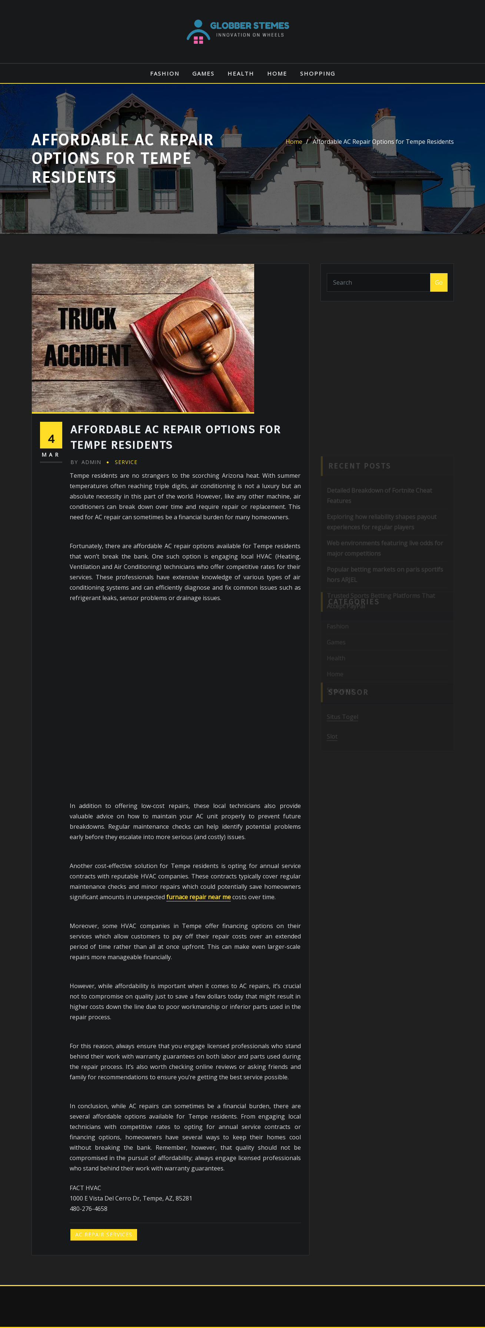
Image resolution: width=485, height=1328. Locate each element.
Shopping (317, 73)
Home (277, 73)
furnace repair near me (198, 897)
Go (439, 282)
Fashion (164, 73)
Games (203, 73)
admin (85, 462)
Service (126, 462)
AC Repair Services (103, 1234)
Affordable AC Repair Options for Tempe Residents (383, 142)
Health (240, 73)
